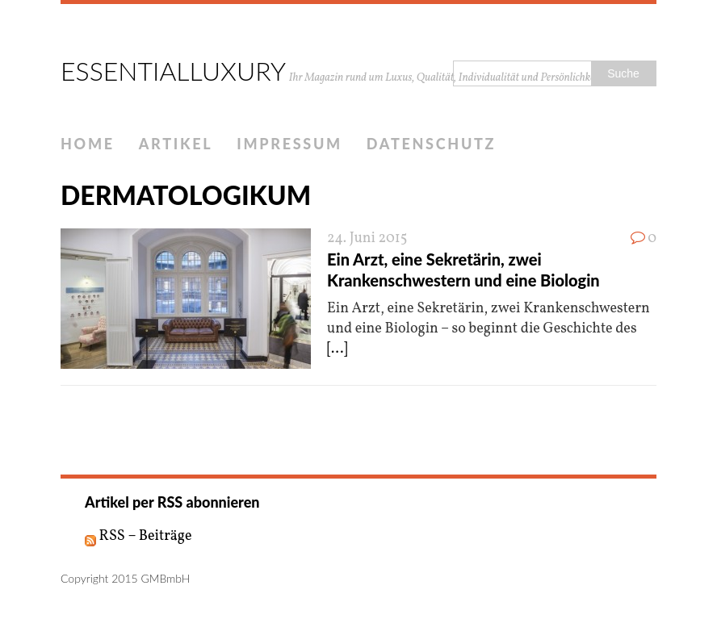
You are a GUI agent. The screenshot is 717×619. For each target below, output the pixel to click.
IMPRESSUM (289, 144)
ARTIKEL (176, 144)
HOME (88, 144)
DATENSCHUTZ (431, 144)
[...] (337, 349)
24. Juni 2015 (367, 238)
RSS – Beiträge (138, 536)
